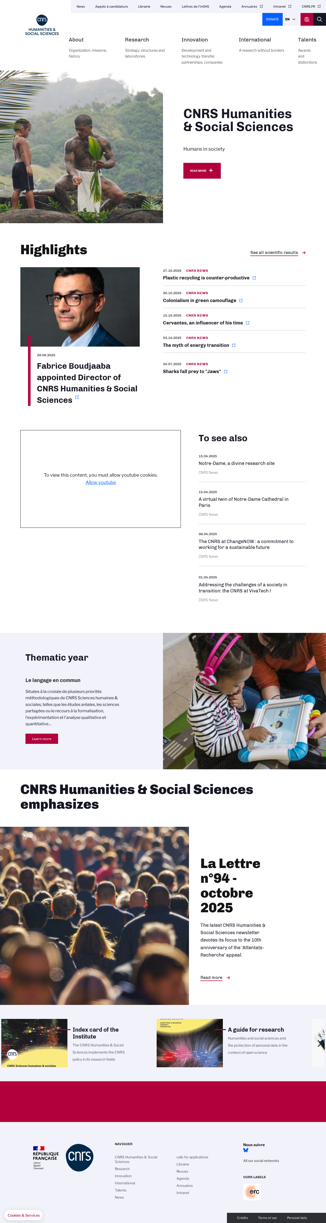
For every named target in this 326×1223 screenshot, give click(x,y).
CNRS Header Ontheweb (307, 19)
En (287, 19)
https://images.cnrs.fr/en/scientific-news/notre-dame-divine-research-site (252, 464)
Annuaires (249, 6)
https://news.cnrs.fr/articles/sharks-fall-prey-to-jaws (234, 367)
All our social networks (261, 1161)
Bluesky (246, 1150)
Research (147, 50)
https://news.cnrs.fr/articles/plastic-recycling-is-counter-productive (234, 276)
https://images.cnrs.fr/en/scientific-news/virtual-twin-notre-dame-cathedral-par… (252, 503)
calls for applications (192, 1157)
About (91, 50)
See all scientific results (274, 252)
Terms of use (267, 1218)
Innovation (204, 53)
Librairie (144, 6)
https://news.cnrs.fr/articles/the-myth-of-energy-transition (234, 341)
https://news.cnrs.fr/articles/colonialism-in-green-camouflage (234, 297)
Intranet (279, 6)
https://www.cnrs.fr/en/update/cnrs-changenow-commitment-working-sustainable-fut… (252, 545)
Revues (166, 6)
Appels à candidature (111, 6)
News (81, 6)
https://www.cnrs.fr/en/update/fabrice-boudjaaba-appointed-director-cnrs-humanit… (80, 336)
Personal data (297, 1218)
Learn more (41, 739)
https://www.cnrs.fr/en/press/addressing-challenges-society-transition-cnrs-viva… (252, 588)
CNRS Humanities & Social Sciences (136, 1159)
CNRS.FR (308, 6)
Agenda (225, 6)
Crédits (242, 1218)
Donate (272, 19)
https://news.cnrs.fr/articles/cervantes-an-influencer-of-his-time (234, 319)
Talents (307, 53)
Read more (198, 171)
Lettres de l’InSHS (195, 6)
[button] (24, 1215)
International (263, 48)
